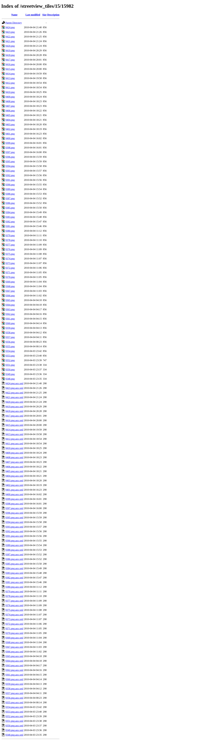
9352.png (10, 360)
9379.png (10, 235)
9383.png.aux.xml (14, 573)
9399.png (10, 143)
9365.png (10, 300)
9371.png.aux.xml (14, 628)
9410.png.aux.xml (14, 448)
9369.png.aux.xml (14, 637)
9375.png (10, 254)
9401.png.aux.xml (14, 489)
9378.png (10, 240)
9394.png (10, 166)
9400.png (10, 138)
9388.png (10, 194)
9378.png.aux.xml (14, 596)
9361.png (10, 318)
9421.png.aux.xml (14, 397)
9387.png (10, 198)
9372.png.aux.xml (14, 624)
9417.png (10, 59)
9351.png (10, 365)
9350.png (10, 369)
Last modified (32, 14)
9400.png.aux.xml (14, 494)
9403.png (10, 124)
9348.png (10, 378)
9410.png (10, 92)
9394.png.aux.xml (14, 522)
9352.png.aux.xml (14, 716)
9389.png (10, 189)
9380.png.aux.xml (14, 587)
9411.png (10, 87)
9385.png (10, 207)
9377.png (10, 244)
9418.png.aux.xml (14, 411)
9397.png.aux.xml (14, 508)
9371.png (10, 272)
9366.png (10, 295)
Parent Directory (13, 22)
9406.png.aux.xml (14, 466)
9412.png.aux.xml (14, 439)
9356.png (10, 341)
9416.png (10, 64)
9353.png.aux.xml (14, 711)
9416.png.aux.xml (14, 420)
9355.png (10, 346)
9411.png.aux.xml (14, 443)
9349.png (10, 374)
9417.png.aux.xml (14, 415)
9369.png (10, 281)
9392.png (10, 175)
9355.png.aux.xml (14, 702)
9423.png (10, 32)
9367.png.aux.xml (14, 647)
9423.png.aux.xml (14, 388)
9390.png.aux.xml (14, 540)
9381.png (10, 226)
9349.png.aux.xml (14, 730)
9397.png (10, 152)
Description (53, 14)
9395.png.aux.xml (14, 517)
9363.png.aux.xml (14, 665)
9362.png (10, 314)
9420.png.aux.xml (14, 402)
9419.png (10, 50)
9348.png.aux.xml (14, 735)
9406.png (10, 110)
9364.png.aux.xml (14, 661)
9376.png (10, 249)
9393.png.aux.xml (14, 526)
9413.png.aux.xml (14, 434)
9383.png (10, 217)
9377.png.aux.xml (14, 600)
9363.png (10, 309)
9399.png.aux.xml (14, 499)
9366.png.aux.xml (14, 651)
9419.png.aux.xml (14, 406)
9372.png (10, 267)
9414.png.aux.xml (14, 429)
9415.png (10, 69)
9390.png (10, 184)
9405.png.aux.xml (14, 471)
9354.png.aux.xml (14, 707)
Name (14, 14)
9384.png (10, 212)
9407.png (10, 106)
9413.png (10, 78)
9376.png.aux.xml (14, 605)
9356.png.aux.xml (14, 698)
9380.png (10, 231)
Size (44, 14)
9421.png (10, 41)
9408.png (10, 101)
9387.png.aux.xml (14, 554)
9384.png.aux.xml (14, 568)
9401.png (10, 133)
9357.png (10, 337)
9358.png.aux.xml (14, 688)
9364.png (10, 304)
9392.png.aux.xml (14, 531)
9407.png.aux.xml (14, 462)
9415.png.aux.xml (14, 425)
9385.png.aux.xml (14, 563)
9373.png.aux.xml (14, 619)
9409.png (10, 96)
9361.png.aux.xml (14, 674)
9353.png (10, 355)
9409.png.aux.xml (14, 452)
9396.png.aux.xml (14, 513)
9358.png (10, 332)
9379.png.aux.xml (14, 591)
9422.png (10, 36)
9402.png (10, 129)
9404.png (10, 120)
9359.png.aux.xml (14, 684)
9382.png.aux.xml (14, 577)
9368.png (10, 286)
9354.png (10, 351)
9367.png (10, 291)
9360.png (10, 323)
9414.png (10, 73)
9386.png (10, 203)
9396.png (10, 157)
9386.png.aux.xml (14, 559)
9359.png (10, 328)
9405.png (10, 115)
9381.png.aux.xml (14, 582)
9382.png (10, 221)
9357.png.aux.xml (14, 693)
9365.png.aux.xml (14, 656)
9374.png (10, 258)
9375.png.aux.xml (14, 610)
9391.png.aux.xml (14, 536)
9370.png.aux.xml (14, 633)
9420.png (10, 46)
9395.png (10, 161)
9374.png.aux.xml (14, 614)
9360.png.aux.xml (14, 679)
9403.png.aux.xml (14, 480)
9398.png (10, 147)
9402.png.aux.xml (14, 485)
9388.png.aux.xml (14, 550)
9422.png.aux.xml (14, 392)
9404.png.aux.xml (14, 476)
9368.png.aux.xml (14, 642)
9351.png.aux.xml (14, 721)
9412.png (10, 83)
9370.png (10, 277)
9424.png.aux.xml (14, 383)
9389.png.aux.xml (14, 545)
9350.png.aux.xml (14, 725)
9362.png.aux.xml (14, 670)
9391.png (10, 180)
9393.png (10, 170)
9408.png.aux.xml (14, 457)
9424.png (10, 27)
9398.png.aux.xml (14, 503)
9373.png (10, 263)
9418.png (10, 55)
